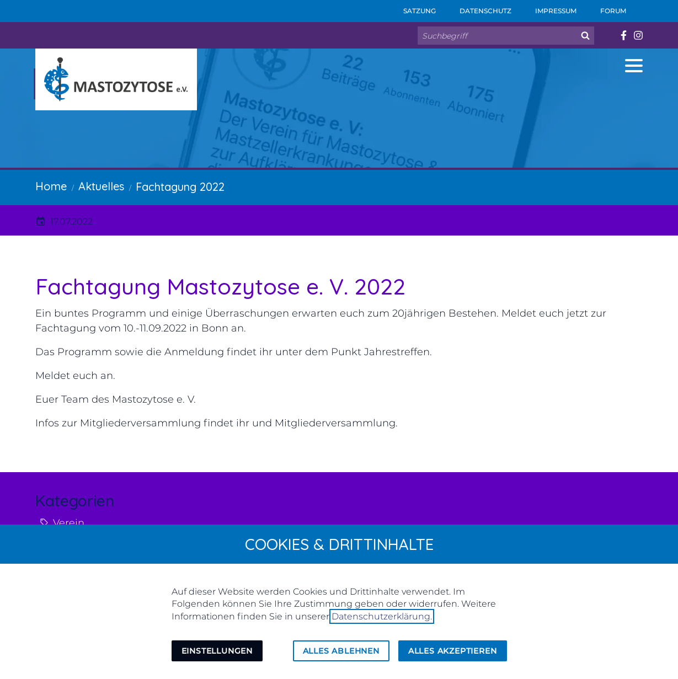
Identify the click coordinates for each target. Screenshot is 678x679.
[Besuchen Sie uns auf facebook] (623, 35)
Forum (605, 7)
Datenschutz (478, 7)
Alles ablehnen (341, 651)
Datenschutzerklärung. (382, 616)
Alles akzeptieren (452, 651)
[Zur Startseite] (116, 79)
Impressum (548, 7)
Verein (68, 523)
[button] (634, 65)
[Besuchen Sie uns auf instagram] (638, 35)
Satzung (412, 7)
